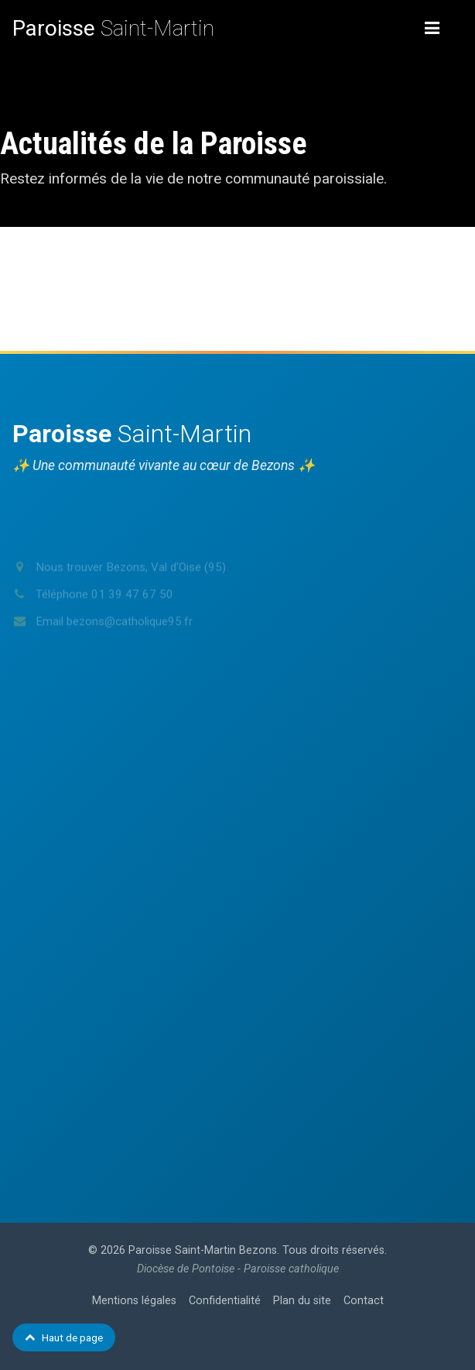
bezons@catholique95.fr (130, 640)
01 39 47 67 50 (132, 613)
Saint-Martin (113, 28)
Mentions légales (134, 1300)
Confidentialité (225, 1300)
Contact (363, 1300)
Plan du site (302, 1300)
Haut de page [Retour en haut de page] (64, 1337)
